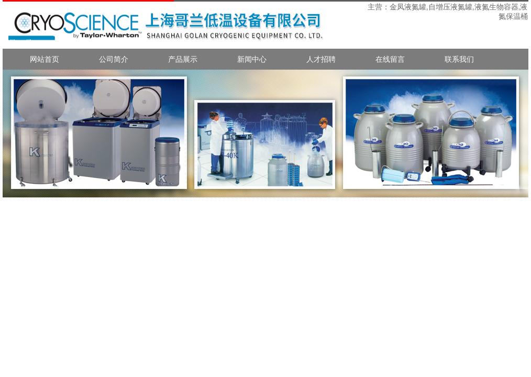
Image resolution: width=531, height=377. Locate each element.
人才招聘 (321, 59)
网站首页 (44, 59)
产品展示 (182, 59)
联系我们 (459, 59)
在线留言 (390, 59)
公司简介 (113, 59)
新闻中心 (252, 59)
